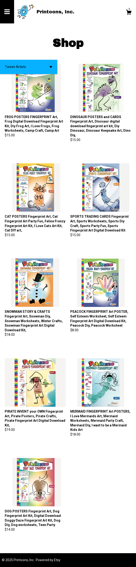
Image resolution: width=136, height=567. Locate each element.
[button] (28, 67)
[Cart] (128, 12)
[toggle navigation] (7, 11)
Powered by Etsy (48, 560)
